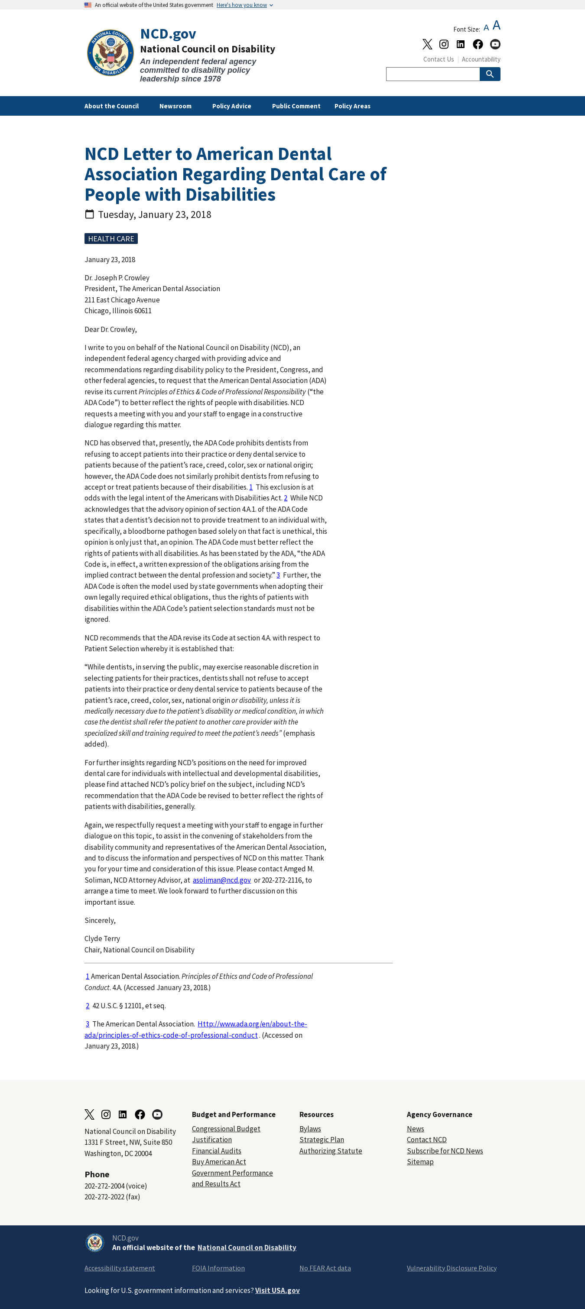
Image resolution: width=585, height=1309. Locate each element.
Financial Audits (216, 1151)
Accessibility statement (119, 1268)
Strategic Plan (321, 1139)
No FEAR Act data (325, 1268)
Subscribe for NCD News (445, 1151)
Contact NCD (427, 1139)
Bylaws (310, 1129)
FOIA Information (218, 1268)
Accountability (481, 59)
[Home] (188, 54)
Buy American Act (219, 1161)
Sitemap (420, 1161)
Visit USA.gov (277, 1290)
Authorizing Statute (330, 1151)
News (415, 1129)
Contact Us (438, 59)
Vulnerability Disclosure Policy (452, 1268)
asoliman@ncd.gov (222, 880)
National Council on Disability (247, 1247)
